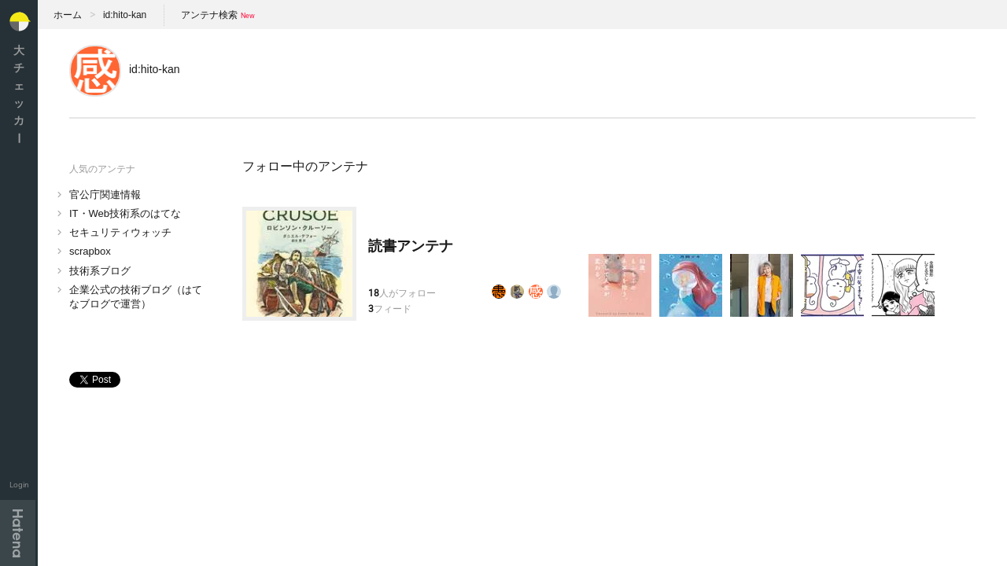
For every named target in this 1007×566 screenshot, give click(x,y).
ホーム (67, 14)
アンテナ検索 (209, 14)
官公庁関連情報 (105, 194)
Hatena (17, 533)
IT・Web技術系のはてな (125, 213)
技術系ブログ (100, 271)
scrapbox (90, 251)
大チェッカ (18, 94)
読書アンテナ (410, 246)
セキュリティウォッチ (120, 232)
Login (19, 484)
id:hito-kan (124, 14)
